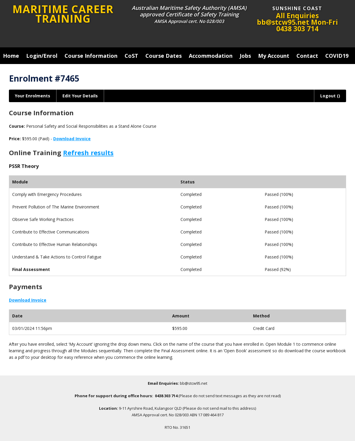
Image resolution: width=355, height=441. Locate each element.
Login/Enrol (41, 55)
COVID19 (336, 55)
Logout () (330, 96)
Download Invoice (72, 138)
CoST (131, 55)
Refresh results (88, 152)
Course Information (91, 55)
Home (11, 55)
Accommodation (211, 55)
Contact (307, 55)
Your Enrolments (32, 96)
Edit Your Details (80, 96)
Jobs (245, 55)
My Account (273, 55)
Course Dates (163, 55)
